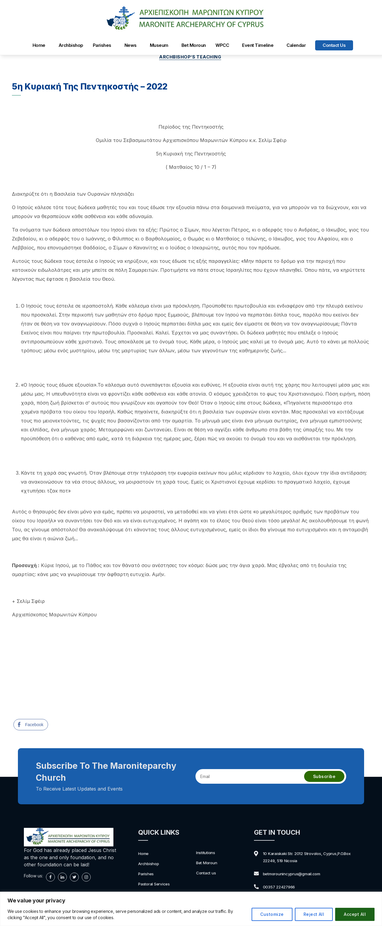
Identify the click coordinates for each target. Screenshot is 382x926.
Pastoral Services (157, 885)
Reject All (314, 914)
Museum (159, 45)
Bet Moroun (193, 45)
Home (39, 45)
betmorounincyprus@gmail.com (298, 875)
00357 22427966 (283, 888)
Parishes (102, 45)
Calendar (296, 45)
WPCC (222, 45)
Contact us (334, 45)
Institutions (207, 853)
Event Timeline (257, 45)
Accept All (355, 914)
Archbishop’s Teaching (191, 58)
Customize (272, 914)
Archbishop (70, 45)
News (130, 45)
